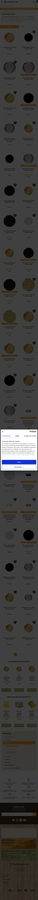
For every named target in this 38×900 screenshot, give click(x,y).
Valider (19, 462)
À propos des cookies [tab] (30, 435)
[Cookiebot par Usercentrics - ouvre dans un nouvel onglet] (29, 432)
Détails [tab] (17, 435)
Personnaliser (19, 467)
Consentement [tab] (6, 435)
